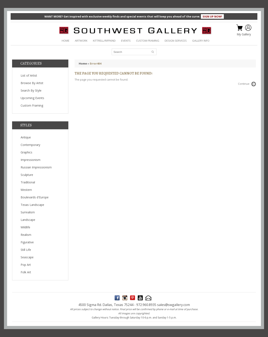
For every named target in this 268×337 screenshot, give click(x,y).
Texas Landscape (32, 205)
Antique (26, 137)
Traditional (28, 182)
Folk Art (26, 272)
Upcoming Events (32, 98)
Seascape (27, 257)
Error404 (95, 63)
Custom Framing (32, 105)
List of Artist (29, 75)
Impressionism (30, 160)
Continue (247, 84)
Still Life (26, 250)
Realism (26, 235)
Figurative (27, 242)
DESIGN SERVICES (176, 40)
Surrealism (28, 212)
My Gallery (244, 34)
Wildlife (25, 227)
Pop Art (26, 265)
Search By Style (31, 90)
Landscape (28, 220)
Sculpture (27, 175)
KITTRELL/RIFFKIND (104, 40)
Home (83, 63)
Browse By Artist (32, 83)
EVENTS (126, 40)
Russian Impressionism (36, 167)
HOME (65, 40)
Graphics (26, 152)
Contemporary (30, 145)
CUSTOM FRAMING (147, 40)
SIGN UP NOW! (212, 16)
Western (26, 190)
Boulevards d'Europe (35, 197)
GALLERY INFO (200, 40)
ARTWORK (81, 40)
